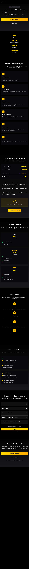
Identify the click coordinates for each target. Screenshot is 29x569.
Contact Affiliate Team (14, 457)
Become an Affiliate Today (14, 210)
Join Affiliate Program (14, 19)
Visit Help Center (14, 429)
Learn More (14, 23)
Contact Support (14, 431)
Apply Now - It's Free (14, 453)
